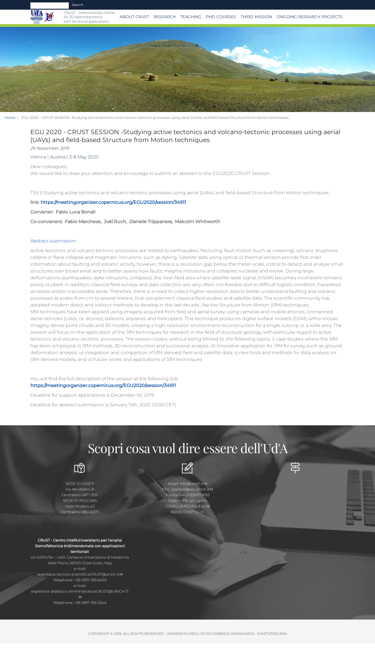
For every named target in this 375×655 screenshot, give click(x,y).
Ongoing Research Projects (310, 16)
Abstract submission (53, 241)
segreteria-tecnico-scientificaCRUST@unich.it (80, 574)
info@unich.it (193, 483)
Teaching (190, 16)
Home (10, 117)
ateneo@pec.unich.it (192, 489)
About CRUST (134, 16)
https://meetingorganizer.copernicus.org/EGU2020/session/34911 (113, 202)
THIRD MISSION (256, 16)
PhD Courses (221, 16)
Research (165, 16)
